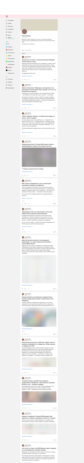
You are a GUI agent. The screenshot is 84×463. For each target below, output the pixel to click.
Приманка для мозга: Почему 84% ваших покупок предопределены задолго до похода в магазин (19, 268)
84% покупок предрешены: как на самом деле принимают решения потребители (16, 308)
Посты (1, 193)
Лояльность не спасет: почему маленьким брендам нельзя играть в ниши (14, 202)
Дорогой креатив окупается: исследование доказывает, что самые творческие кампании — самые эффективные (22, 354)
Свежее (3, 194)
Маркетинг (2, 200)
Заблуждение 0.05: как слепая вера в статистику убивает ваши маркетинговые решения (17, 331)
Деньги (1, 401)
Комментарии (6, 193)
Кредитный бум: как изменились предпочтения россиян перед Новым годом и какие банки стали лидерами (21, 403)
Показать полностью (5, 210)
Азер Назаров (3, 199)
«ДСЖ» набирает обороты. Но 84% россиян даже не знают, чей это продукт (15, 247)
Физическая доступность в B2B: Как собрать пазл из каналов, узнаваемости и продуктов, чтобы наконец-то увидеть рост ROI (25, 443)
